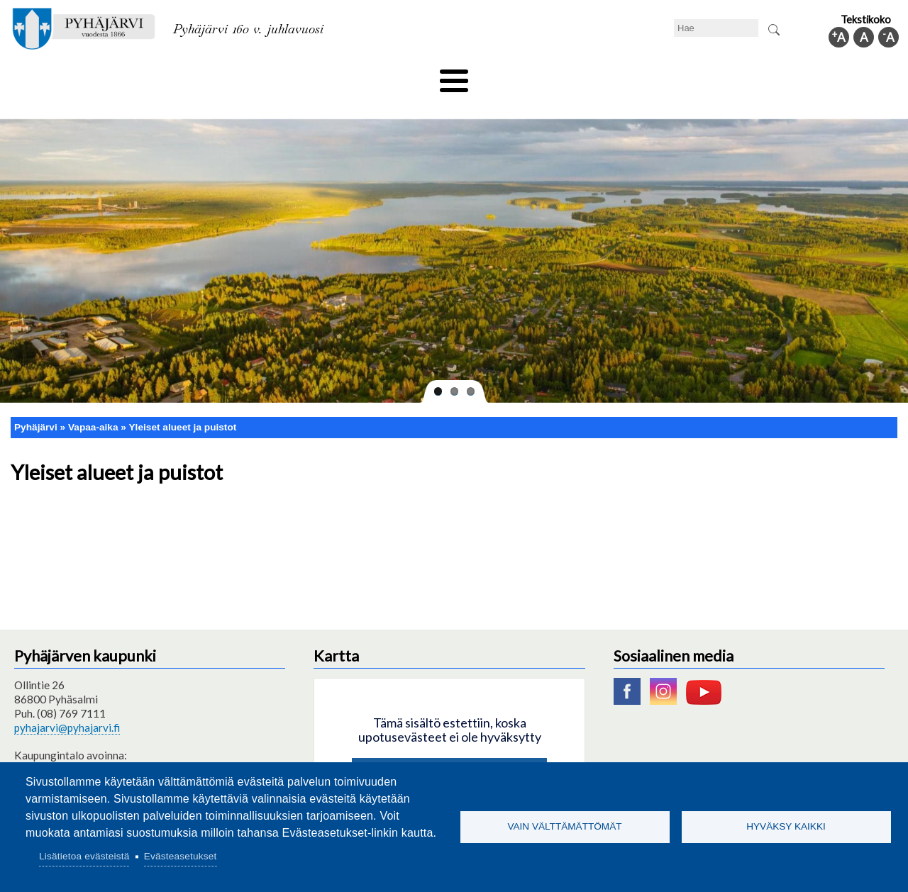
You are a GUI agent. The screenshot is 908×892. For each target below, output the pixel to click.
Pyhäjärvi (35, 403)
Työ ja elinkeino (614, 75)
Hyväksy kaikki (786, 826)
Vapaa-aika (374, 75)
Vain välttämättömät (564, 826)
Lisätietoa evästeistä (84, 856)
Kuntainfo (766, 75)
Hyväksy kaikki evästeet (449, 751)
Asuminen (140, 75)
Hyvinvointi (455, 75)
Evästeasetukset (180, 856)
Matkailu (530, 75)
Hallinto (696, 75)
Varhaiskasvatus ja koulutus (256, 75)
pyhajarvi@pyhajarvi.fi (67, 704)
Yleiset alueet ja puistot (183, 403)
